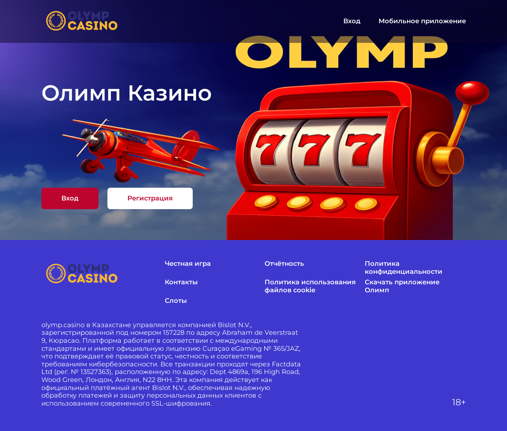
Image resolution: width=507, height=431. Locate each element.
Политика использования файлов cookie (310, 286)
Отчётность (284, 264)
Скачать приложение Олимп (402, 286)
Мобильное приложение (422, 21)
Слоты (176, 301)
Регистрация (150, 198)
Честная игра (188, 264)
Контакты (181, 282)
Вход (351, 21)
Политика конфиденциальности (403, 268)
